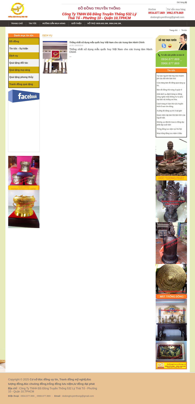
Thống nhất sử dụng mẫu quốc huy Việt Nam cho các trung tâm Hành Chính (106, 42)
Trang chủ (173, 30)
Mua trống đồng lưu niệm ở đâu (169, 133)
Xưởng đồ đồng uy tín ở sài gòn (169, 111)
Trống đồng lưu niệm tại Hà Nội (169, 129)
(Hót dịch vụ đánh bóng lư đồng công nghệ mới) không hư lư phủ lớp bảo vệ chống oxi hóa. (170, 97)
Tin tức (184, 30)
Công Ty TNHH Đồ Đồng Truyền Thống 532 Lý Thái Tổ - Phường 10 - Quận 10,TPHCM (99, 16)
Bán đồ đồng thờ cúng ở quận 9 (169, 90)
